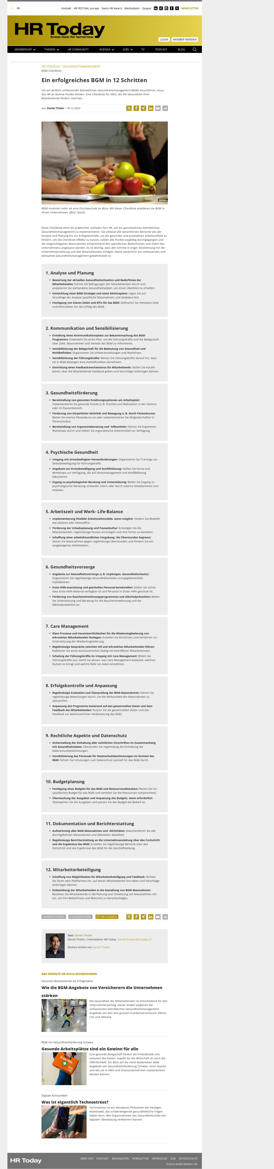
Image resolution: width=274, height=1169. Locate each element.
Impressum (159, 1158)
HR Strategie (50, 66)
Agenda (107, 49)
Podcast (161, 49)
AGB (173, 1158)
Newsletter (189, 8)
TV (142, 49)
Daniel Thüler (55, 108)
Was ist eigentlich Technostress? (74, 1102)
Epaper (146, 8)
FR (18, 8)
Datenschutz (188, 1158)
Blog (181, 49)
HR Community (78, 49)
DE (12, 8)
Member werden (185, 39)
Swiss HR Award (112, 8)
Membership (25, 49)
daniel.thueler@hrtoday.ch (134, 939)
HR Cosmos (109, 917)
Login (164, 39)
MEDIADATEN (120, 1158)
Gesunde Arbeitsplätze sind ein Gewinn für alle (89, 1048)
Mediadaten (132, 8)
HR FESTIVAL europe (86, 8)
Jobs (128, 49)
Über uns (86, 1158)
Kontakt (66, 8)
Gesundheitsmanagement (82, 66)
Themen (51, 49)
